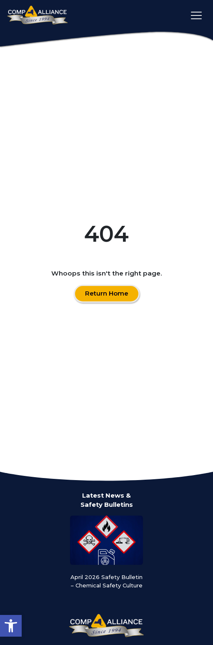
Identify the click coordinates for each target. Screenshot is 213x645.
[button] (11, 626)
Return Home (106, 293)
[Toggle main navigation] (196, 15)
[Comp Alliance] (37, 15)
